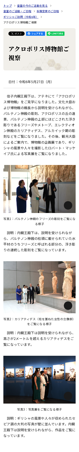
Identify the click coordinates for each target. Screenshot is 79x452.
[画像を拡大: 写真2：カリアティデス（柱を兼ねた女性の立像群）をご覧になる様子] (39, 287)
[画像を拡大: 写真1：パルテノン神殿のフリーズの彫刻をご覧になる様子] (39, 189)
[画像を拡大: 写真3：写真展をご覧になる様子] (39, 380)
